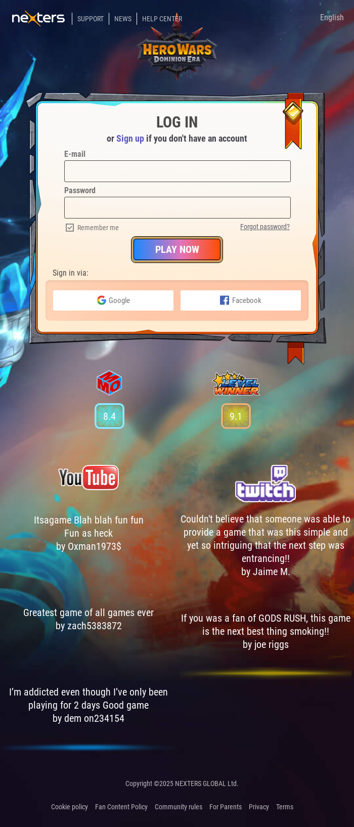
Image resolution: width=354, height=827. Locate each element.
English (332, 17)
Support (90, 19)
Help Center (162, 19)
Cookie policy (69, 807)
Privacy (259, 807)
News (122, 19)
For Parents (225, 807)
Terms (284, 807)
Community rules (178, 807)
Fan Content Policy (121, 807)
